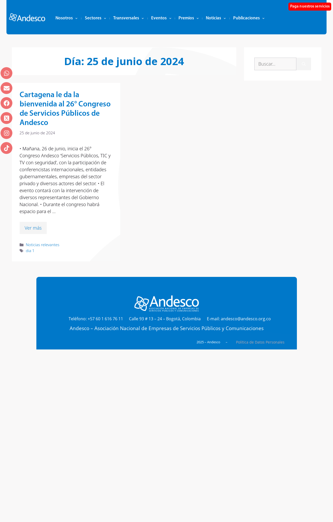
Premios (188, 18)
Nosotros (66, 18)
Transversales (128, 18)
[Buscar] (303, 64)
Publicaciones (248, 18)
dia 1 (30, 250)
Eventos (161, 18)
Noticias (216, 18)
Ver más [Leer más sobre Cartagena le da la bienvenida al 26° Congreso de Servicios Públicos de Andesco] (33, 228)
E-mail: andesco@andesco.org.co (239, 319)
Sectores (95, 18)
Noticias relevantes (42, 244)
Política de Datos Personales (260, 342)
